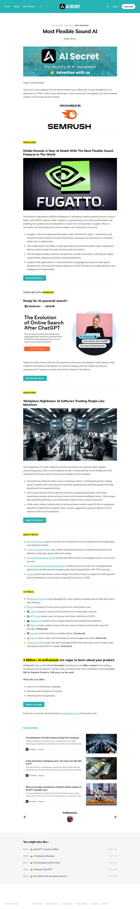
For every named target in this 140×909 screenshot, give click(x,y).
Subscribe (128, 6)
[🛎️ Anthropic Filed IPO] (70, 869)
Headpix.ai (35, 620)
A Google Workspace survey (41, 557)
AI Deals (94, 904)
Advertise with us (52, 904)
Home (7, 6)
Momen (33, 642)
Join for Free (37, 904)
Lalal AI (34, 611)
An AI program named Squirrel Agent (45, 565)
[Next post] (115, 817)
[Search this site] (108, 6)
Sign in (116, 6)
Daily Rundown (81, 25)
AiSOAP (104, 904)
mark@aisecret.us (70, 713)
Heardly (34, 633)
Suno (31, 607)
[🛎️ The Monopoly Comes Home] (70, 862)
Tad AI (33, 625)
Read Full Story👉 (34, 278)
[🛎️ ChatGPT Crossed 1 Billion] (70, 849)
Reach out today (34, 704)
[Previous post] (25, 817)
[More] (40, 6)
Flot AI (33, 638)
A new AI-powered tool (39, 549)
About (17, 6)
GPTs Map (35, 616)
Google (30, 574)
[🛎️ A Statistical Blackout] (70, 856)
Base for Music (37, 599)
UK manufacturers (36, 541)
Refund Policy (82, 904)
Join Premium (29, 6)
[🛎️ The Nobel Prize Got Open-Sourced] (70, 876)
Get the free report (35, 378)
